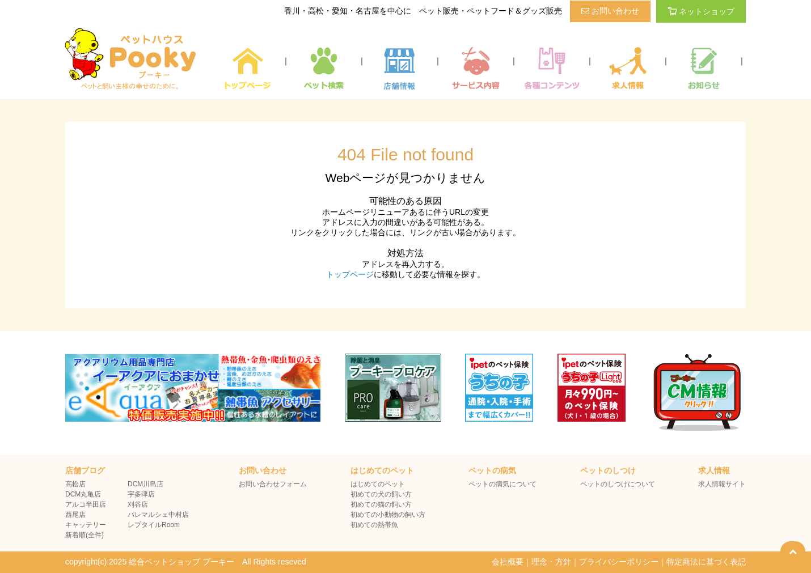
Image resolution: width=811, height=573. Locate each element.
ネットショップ (701, 11)
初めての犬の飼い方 (381, 494)
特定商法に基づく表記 (706, 561)
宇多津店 (141, 494)
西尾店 (75, 515)
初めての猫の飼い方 (381, 504)
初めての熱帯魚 (374, 525)
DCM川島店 (145, 484)
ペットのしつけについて (617, 484)
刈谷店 (138, 504)
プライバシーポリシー (618, 561)
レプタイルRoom (154, 525)
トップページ (350, 274)
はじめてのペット (377, 484)
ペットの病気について (502, 484)
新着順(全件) (84, 535)
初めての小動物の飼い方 (387, 515)
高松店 (75, 484)
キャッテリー (85, 525)
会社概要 (507, 561)
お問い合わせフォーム (273, 484)
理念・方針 (551, 561)
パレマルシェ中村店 (158, 515)
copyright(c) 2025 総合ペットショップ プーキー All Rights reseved (185, 561)
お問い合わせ (610, 10)
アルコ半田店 (85, 504)
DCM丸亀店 (83, 494)
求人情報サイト (722, 484)
